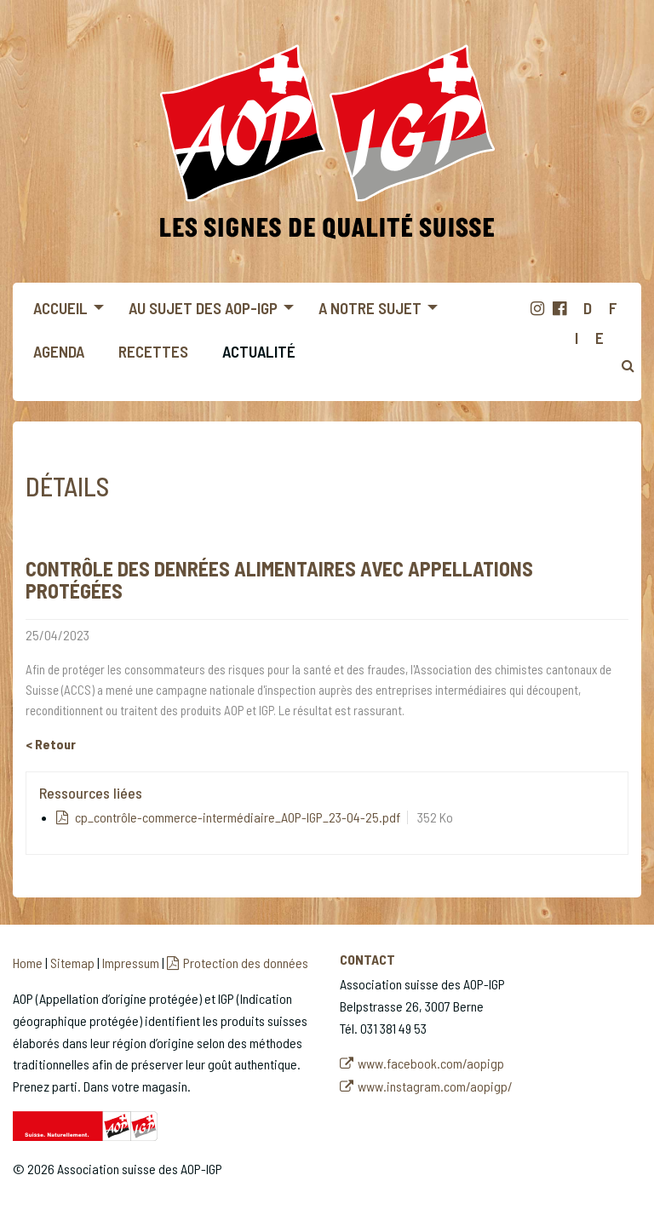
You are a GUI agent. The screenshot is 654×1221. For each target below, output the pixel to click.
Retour (55, 744)
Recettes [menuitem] (153, 351)
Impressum (130, 962)
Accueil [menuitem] (60, 308)
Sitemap (72, 962)
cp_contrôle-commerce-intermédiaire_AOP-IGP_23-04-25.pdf (236, 817)
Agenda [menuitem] (58, 351)
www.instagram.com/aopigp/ (435, 1086)
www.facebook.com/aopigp (431, 1063)
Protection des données (245, 962)
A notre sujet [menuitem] (370, 308)
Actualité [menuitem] (258, 351)
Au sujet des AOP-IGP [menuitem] (203, 308)
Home (28, 962)
